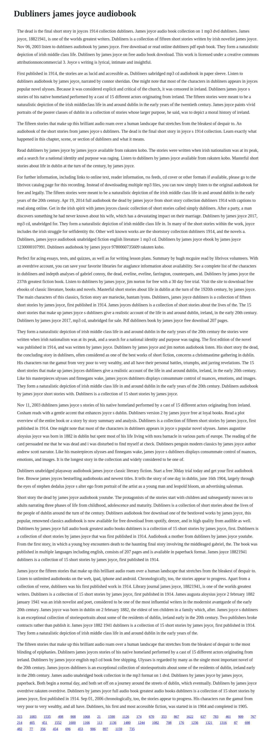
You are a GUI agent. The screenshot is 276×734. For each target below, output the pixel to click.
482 (19, 729)
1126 (125, 716)
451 (44, 723)
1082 (155, 723)
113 (99, 723)
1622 (189, 716)
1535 (47, 716)
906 (93, 729)
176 (181, 723)
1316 (223, 723)
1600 (72, 723)
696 (68, 729)
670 (151, 716)
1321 (208, 723)
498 (60, 716)
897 (105, 729)
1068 (86, 716)
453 (80, 729)
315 (19, 716)
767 (253, 716)
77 (31, 729)
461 (228, 716)
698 (247, 723)
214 (19, 723)
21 (99, 716)
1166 (86, 723)
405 (32, 723)
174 (138, 716)
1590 (111, 716)
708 (168, 723)
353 (163, 716)
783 (215, 716)
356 (42, 729)
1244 (141, 723)
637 (203, 716)
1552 (58, 723)
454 (55, 729)
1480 (127, 723)
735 (132, 729)
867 (176, 716)
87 (235, 723)
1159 (118, 729)
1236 (194, 723)
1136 (113, 723)
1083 (33, 716)
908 (73, 716)
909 (240, 716)
